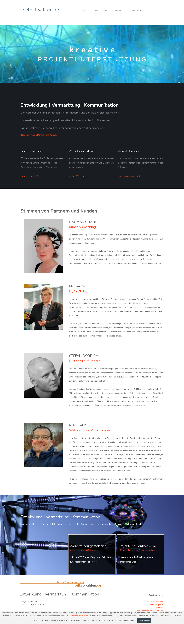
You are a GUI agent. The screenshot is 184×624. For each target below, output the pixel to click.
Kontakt (159, 607)
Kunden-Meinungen (154, 601)
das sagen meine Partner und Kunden (38, 134)
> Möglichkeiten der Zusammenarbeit (136, 550)
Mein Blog (136, 10)
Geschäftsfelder (100, 10)
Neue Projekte (156, 604)
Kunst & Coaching (82, 227)
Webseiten (118, 10)
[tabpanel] (92, 124)
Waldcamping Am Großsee (89, 430)
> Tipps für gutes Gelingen (83, 550)
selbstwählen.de (41, 9)
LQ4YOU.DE (78, 291)
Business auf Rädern (84, 361)
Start (82, 10)
